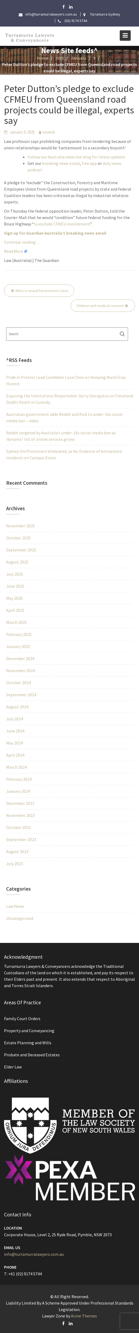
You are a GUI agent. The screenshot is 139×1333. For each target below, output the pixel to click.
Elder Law (14, 1066)
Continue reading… (22, 242)
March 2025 (16, 622)
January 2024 (18, 791)
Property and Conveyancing (30, 1030)
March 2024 (16, 767)
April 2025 (15, 610)
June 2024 (15, 731)
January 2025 (18, 646)
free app (89, 163)
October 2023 (18, 827)
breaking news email (61, 163)
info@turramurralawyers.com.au (34, 1254)
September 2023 (21, 839)
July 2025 (14, 574)
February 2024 (19, 779)
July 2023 (14, 863)
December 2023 (20, 803)
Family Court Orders (23, 1018)
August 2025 (17, 562)
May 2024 (14, 743)
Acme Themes (84, 1316)
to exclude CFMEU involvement (62, 224)
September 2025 (21, 550)
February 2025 (19, 634)
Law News (15, 906)
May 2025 (14, 598)
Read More (13, 251)
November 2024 (20, 670)
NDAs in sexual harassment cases (42, 290)
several (49, 132)
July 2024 (14, 718)
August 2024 (17, 706)
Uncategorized (19, 918)
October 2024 (18, 682)
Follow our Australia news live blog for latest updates (76, 157)
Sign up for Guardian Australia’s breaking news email (55, 233)
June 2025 (15, 586)
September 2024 (21, 694)
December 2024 (20, 658)
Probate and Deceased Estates (32, 1054)
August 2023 (17, 851)
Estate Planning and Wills (28, 1042)
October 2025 (18, 537)
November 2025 (20, 525)
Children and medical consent (99, 305)
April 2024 (15, 755)
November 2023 (20, 815)
